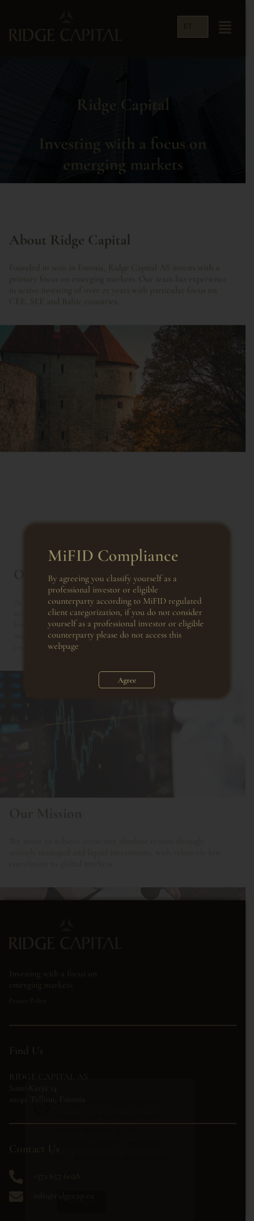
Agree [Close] (127, 680)
